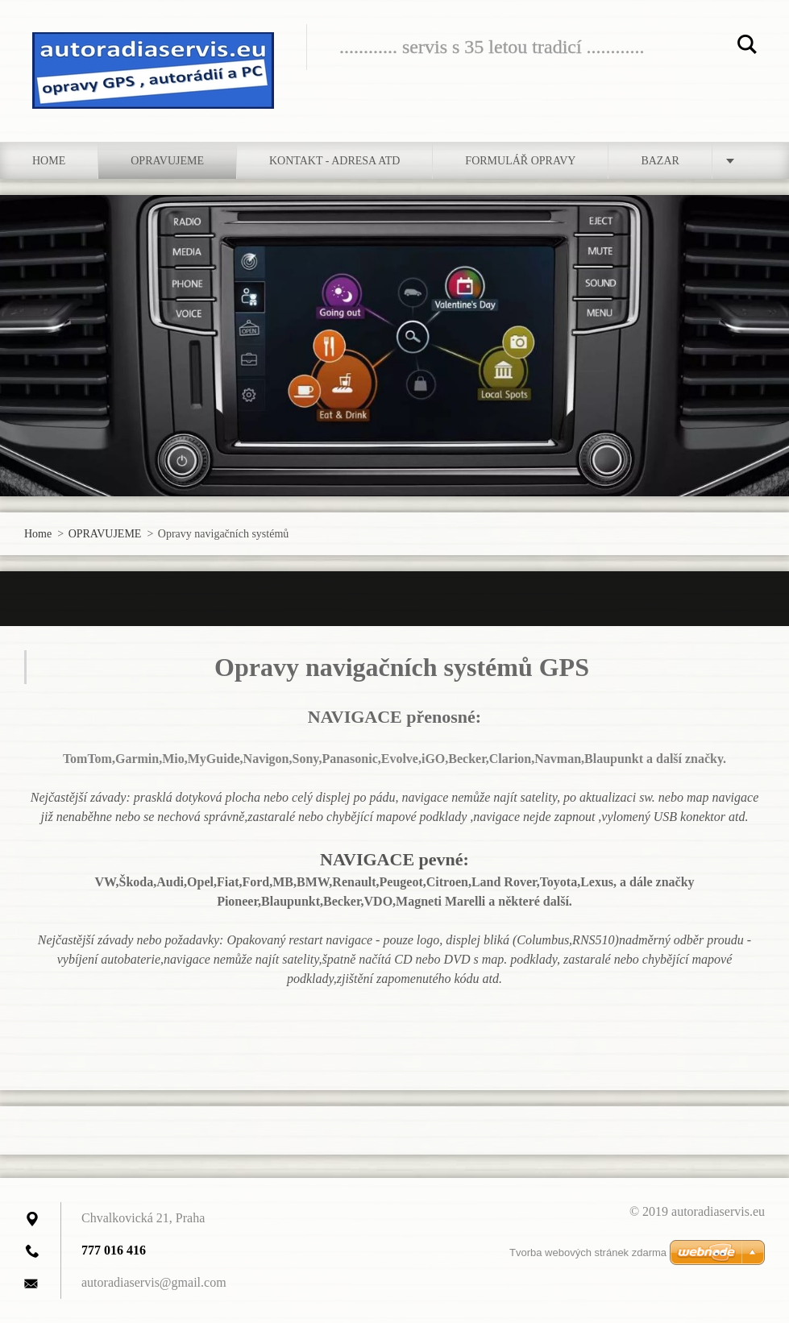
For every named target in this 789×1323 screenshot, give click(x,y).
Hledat (747, 46)
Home (48, 161)
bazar (660, 161)
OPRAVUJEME (167, 161)
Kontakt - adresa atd (334, 161)
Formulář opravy (520, 161)
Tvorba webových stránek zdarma (587, 1252)
